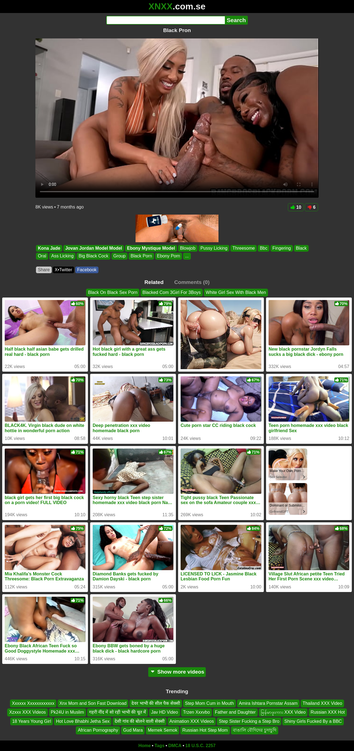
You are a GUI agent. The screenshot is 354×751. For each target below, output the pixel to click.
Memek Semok (162, 730)
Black (301, 248)
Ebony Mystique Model (151, 248)
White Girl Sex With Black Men (236, 292)
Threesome (243, 248)
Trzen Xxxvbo (196, 712)
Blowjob (188, 248)
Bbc (263, 248)
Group (119, 256)
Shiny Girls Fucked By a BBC (313, 721)
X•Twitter (63, 269)
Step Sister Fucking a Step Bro (249, 721)
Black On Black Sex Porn (112, 292)
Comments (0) (192, 282)
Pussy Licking (214, 248)
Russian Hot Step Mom (205, 730)
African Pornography (98, 730)
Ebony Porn (168, 256)
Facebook (87, 269)
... (187, 256)
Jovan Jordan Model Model (93, 248)
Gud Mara (133, 730)
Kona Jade (49, 248)
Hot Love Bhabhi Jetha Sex (83, 721)
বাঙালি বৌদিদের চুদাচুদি (254, 730)
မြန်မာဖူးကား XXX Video (283, 712)
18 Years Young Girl (31, 721)
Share (44, 269)
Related (153, 282)
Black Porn (141, 256)
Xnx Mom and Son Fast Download (93, 703)
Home (145, 745)
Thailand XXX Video (322, 703)
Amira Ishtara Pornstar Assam (268, 703)
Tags (160, 745)
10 (295, 207)
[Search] (165, 20)
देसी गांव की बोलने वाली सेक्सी (139, 721)
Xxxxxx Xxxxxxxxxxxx (33, 703)
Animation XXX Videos (192, 721)
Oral (42, 256)
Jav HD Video (164, 712)
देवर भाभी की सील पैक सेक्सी (155, 703)
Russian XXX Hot (328, 712)
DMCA (174, 745)
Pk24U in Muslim (67, 712)
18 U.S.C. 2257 (200, 745)
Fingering (281, 248)
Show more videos (177, 672)
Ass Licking (62, 256)
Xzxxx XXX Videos (27, 712)
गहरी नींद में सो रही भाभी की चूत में (117, 712)
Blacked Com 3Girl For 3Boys (171, 292)
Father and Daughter (235, 712)
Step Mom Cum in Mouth (209, 703)
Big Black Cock (93, 256)
